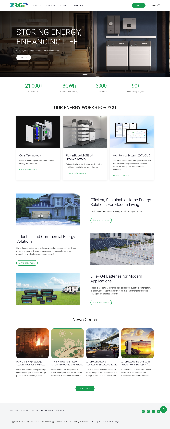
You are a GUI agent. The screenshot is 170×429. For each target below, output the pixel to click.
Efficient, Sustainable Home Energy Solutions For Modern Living (120, 202)
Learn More (85, 388)
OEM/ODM (50, 5)
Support (63, 5)
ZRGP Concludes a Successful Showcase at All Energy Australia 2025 (101, 363)
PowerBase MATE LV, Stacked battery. (79, 157)
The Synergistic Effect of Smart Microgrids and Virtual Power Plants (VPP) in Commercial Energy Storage (66, 363)
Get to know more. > (28, 169)
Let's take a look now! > (76, 173)
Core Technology (30, 155)
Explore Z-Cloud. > (121, 175)
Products (37, 5)
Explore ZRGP (78, 5)
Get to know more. (101, 220)
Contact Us (138, 5)
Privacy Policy (98, 421)
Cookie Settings (112, 421)
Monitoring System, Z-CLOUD (131, 155)
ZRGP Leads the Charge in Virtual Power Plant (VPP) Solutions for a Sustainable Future (135, 363)
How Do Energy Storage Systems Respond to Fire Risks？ (29, 363)
